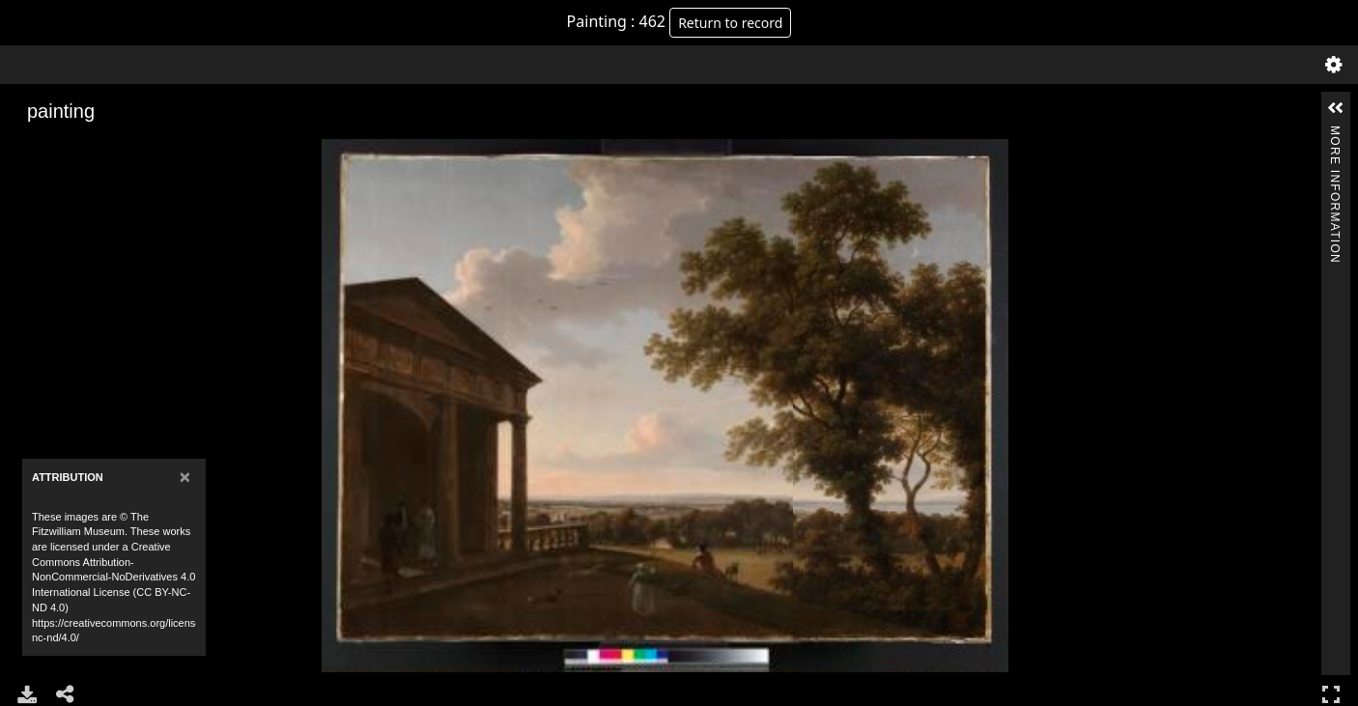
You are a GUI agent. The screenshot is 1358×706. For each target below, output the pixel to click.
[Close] (185, 477)
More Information (1335, 134)
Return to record (730, 23)
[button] (1335, 108)
